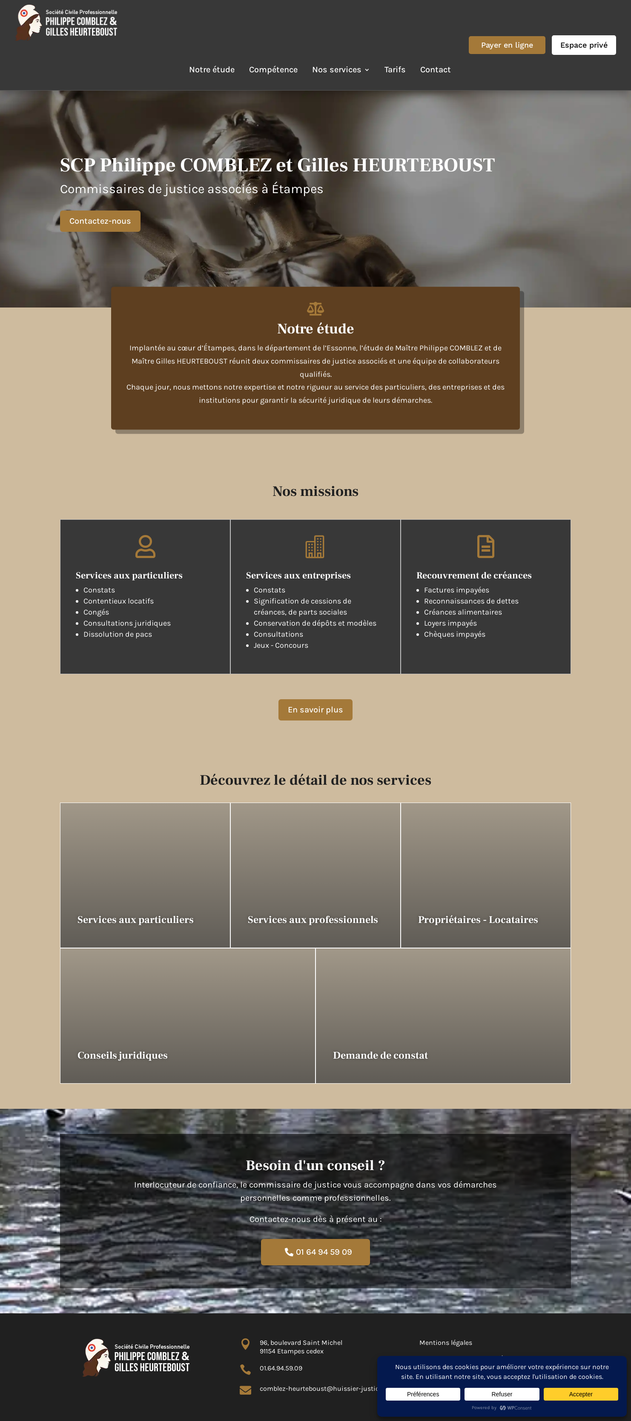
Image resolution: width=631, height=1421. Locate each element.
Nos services (336, 69)
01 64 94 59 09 (324, 1252)
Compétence (273, 69)
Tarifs (395, 69)
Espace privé (584, 44)
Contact (435, 69)
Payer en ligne (507, 44)
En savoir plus (315, 710)
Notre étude (212, 69)
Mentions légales (445, 1342)
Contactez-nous (100, 221)
